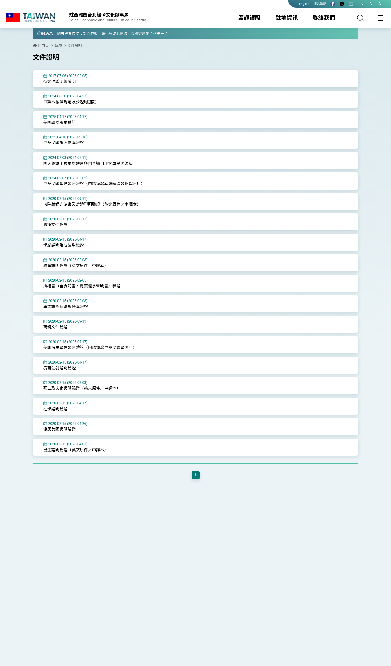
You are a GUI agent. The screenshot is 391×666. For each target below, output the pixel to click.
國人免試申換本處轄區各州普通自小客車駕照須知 (88, 164)
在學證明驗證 (55, 414)
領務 (58, 46)
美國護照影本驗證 (59, 123)
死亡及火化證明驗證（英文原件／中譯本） (82, 393)
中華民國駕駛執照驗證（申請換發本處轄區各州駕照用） (94, 185)
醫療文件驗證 (55, 227)
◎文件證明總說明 (59, 81)
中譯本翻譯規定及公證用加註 (69, 102)
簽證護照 (249, 18)
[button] (40, 33)
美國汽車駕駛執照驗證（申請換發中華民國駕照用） (90, 352)
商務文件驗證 (55, 331)
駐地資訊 (287, 18)
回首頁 (43, 46)
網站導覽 (320, 4)
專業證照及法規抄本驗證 (65, 310)
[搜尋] (360, 18)
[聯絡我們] (351, 4)
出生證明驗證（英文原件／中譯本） (75, 456)
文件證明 (75, 46)
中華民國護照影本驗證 (63, 143)
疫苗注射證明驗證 (59, 372)
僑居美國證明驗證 (59, 435)
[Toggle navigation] (381, 18)
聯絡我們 (324, 18)
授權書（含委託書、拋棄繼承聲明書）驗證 (82, 289)
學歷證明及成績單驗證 (63, 248)
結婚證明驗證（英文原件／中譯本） (75, 268)
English (304, 4)
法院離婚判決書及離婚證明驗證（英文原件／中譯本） (92, 206)
